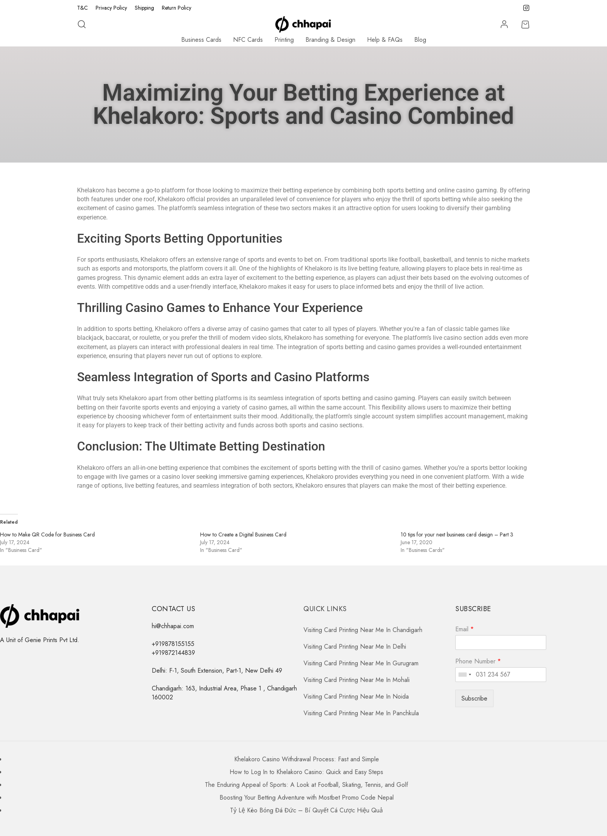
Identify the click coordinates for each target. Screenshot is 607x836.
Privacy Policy (111, 8)
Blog (420, 39)
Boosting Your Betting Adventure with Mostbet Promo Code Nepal (306, 797)
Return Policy (176, 8)
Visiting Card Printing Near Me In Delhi (355, 646)
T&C (82, 8)
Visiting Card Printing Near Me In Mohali (357, 679)
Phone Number (478, 662)
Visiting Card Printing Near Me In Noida (356, 696)
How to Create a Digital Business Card (243, 534)
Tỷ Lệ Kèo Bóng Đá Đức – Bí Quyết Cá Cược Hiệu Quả (306, 810)
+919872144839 (173, 652)
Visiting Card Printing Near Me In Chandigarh (363, 629)
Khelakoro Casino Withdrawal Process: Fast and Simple (306, 759)
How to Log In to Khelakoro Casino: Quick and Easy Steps (306, 771)
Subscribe (474, 698)
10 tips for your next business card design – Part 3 (457, 534)
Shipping (144, 8)
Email (464, 629)
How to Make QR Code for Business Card (47, 534)
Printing (284, 39)
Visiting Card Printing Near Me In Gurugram (361, 663)
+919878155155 (173, 643)
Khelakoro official (181, 199)
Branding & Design (330, 39)
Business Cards (201, 39)
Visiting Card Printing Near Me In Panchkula (361, 713)
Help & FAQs (385, 39)
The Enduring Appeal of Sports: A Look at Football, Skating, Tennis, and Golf (306, 784)
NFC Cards (248, 39)
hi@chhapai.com (173, 626)
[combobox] (464, 675)
